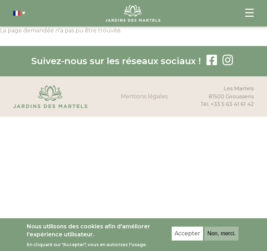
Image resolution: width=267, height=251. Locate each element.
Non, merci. (221, 233)
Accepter (187, 233)
